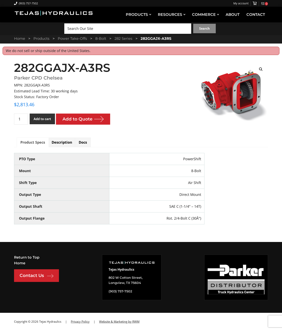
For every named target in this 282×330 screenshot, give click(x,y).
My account (241, 3)
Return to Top (26, 257)
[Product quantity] (21, 119)
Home (19, 263)
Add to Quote (77, 119)
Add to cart (42, 119)
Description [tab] (62, 142)
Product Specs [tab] (32, 142)
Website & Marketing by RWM (119, 321)
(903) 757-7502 (26, 3)
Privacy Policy (80, 321)
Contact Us (36, 276)
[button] (260, 69)
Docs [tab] (83, 142)
